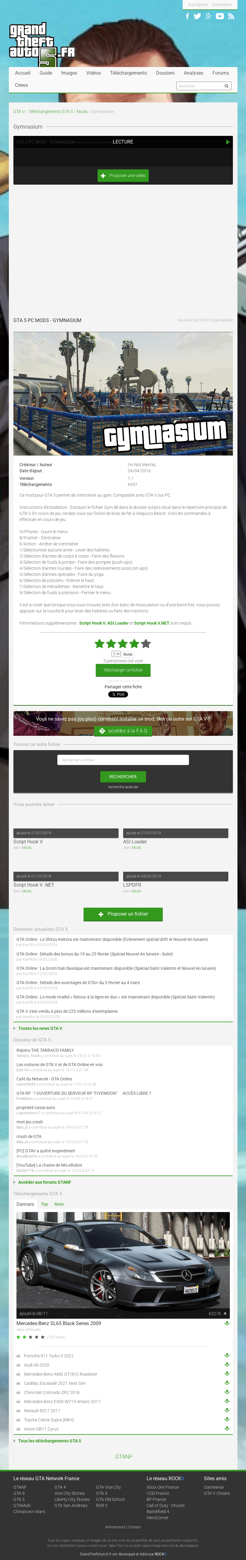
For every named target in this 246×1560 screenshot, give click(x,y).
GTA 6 (19, 1493)
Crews (21, 85)
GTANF (123, 1457)
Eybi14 (22, 1070)
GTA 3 (101, 1493)
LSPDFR (132, 885)
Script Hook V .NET (33, 885)
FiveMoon (24, 1099)
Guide (46, 73)
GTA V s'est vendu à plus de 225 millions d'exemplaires (67, 1011)
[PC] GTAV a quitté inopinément (45, 1150)
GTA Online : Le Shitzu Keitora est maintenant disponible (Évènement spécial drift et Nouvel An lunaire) (112, 939)
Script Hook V (28, 842)
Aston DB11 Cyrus (41, 1429)
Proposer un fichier (123, 914)
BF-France (156, 1499)
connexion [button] (222, 4)
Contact (134, 1527)
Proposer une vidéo (123, 175)
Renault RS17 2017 (42, 1410)
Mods (82, 111)
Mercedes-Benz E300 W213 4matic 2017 (62, 1401)
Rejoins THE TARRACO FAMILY (45, 1050)
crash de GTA (28, 1136)
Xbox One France (163, 1487)
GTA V (19, 111)
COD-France (158, 1493)
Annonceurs (115, 1527)
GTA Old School (110, 1499)
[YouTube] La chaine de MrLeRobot (49, 1165)
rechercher (123, 776)
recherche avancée (123, 787)
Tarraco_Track (28, 1056)
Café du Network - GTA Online (44, 1078)
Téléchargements (128, 73)
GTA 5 (19, 1499)
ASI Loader (135, 842)
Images (69, 73)
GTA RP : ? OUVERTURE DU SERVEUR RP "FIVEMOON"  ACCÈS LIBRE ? (83, 1093)
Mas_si (22, 1127)
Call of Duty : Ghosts (166, 1505)
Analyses (193, 73)
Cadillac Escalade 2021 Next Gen (55, 1383)
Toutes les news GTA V (40, 1028)
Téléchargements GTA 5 (51, 111)
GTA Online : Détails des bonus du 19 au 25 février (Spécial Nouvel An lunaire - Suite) (94, 954)
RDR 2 (102, 1505)
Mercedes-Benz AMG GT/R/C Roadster (60, 1374)
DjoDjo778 (25, 1170)
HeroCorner (158, 1517)
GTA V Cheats (217, 1493)
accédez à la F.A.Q (123, 731)
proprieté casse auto (35, 1107)
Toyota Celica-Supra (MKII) (49, 1419)
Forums (220, 73)
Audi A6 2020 (36, 1365)
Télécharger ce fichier (123, 670)
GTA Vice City (108, 1487)
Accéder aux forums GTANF (44, 1182)
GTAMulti (22, 1505)
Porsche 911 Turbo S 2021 (49, 1355)
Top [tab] (44, 1204)
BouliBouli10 (26, 1156)
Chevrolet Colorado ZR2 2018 (52, 1392)
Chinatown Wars (29, 1511)
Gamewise (214, 1487)
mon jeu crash (29, 1121)
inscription (198, 4)
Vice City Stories (70, 1493)
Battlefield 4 (158, 1511)
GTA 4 (60, 1487)
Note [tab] (59, 1204)
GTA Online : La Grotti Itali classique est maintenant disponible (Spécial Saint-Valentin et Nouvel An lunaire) (116, 968)
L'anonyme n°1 (28, 1113)
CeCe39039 (26, 1084)
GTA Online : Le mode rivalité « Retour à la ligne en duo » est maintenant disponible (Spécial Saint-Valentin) (115, 996)
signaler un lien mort (123, 681)
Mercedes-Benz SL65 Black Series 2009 (58, 1323)
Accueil (22, 73)
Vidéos (93, 73)
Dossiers (165, 73)
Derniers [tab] (25, 1204)
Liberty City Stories (72, 1499)
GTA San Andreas (71, 1505)
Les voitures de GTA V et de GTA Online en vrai (59, 1064)
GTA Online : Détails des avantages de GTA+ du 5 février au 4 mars (78, 982)
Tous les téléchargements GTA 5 (49, 1440)
